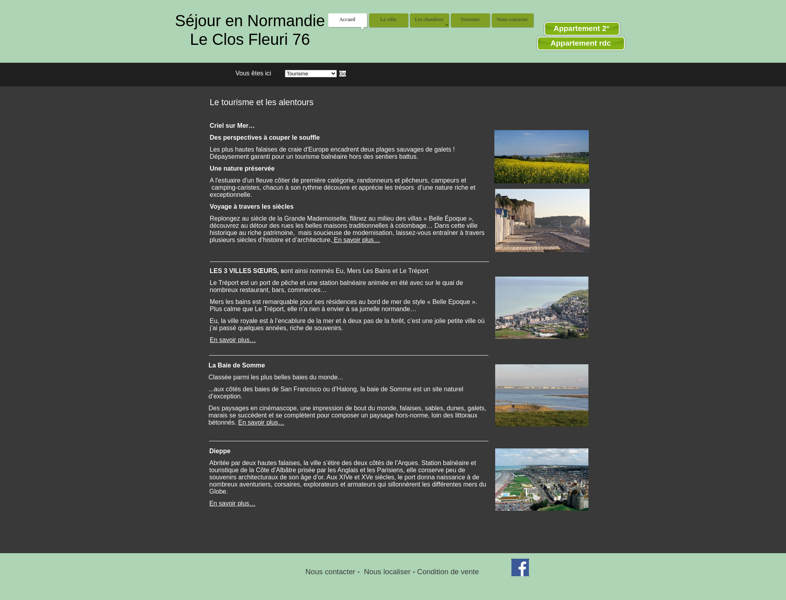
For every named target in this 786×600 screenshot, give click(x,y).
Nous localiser (387, 571)
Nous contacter (331, 571)
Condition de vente (448, 571)
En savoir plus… (233, 340)
